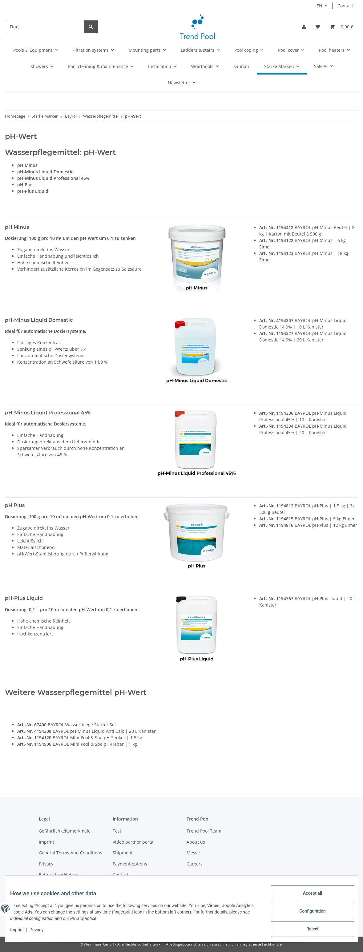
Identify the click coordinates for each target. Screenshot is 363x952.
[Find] (44, 26)
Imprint (22, 932)
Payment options (130, 864)
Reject (307, 930)
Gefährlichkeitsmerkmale (65, 831)
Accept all (307, 898)
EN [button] (319, 6)
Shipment (123, 853)
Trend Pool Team (204, 831)
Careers (195, 864)
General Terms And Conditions (70, 853)
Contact (345, 6)
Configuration (307, 914)
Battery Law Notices (59, 874)
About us (196, 842)
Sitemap (121, 885)
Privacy (41, 932)
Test (117, 831)
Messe (193, 853)
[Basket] (341, 26)
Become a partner (57, 885)
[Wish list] (318, 26)
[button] (304, 26)
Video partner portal (134, 842)
